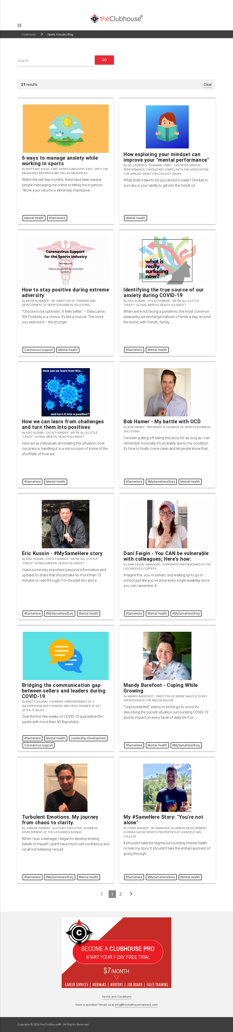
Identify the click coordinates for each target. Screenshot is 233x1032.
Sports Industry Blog (60, 34)
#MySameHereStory (161, 481)
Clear (208, 84)
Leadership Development (88, 738)
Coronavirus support (38, 350)
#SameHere (57, 218)
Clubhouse (28, 34)
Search (23, 60)
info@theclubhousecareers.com (136, 1004)
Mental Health (34, 218)
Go (104, 60)
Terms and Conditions (116, 996)
